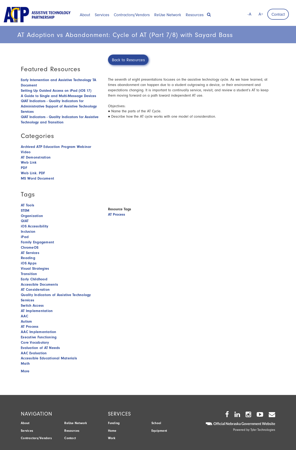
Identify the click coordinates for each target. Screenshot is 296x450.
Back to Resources (128, 60)
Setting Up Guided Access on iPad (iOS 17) (56, 91)
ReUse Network (167, 14)
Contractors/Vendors (132, 14)
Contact (278, 14)
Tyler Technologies (262, 430)
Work (112, 438)
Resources (195, 14)
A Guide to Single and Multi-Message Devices (58, 96)
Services (102, 14)
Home (112, 431)
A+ (261, 14)
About (85, 14)
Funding (114, 423)
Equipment (159, 431)
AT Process (116, 214)
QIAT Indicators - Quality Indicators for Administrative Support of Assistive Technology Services (59, 106)
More (25, 371)
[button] (209, 13)
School (156, 423)
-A (249, 14)
